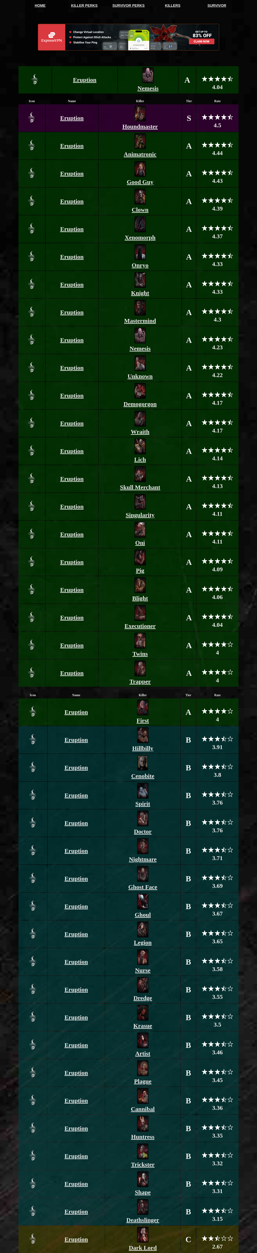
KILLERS (172, 6)
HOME (40, 6)
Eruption (85, 79)
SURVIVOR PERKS (128, 6)
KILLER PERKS (84, 6)
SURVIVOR (216, 6)
